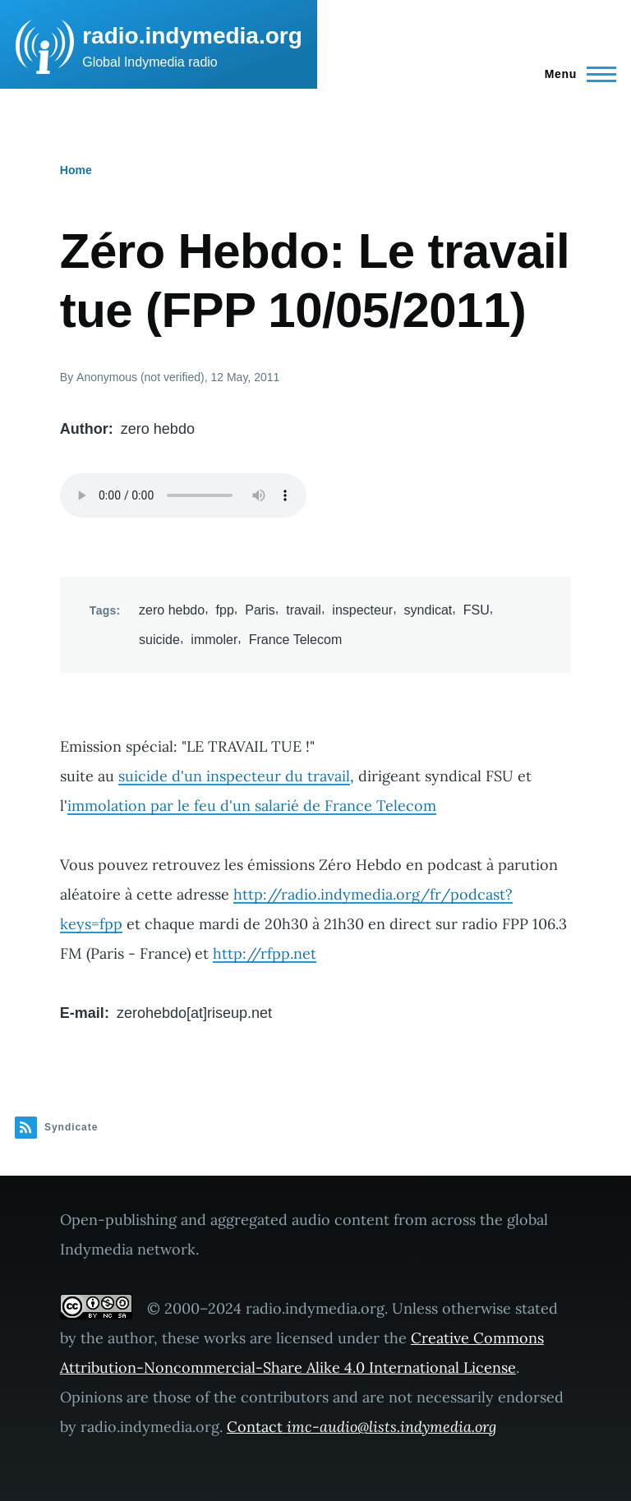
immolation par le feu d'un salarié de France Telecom (251, 805)
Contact (361, 1426)
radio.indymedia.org (192, 35)
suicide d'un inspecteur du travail (234, 776)
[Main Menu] (575, 74)
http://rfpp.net (264, 953)
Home (76, 170)
